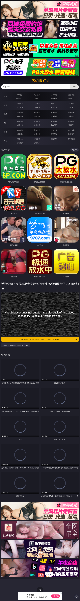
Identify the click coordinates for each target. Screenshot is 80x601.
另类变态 (71, 116)
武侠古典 (71, 130)
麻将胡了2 (19, 98)
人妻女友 (54, 130)
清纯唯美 (37, 125)
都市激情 (20, 130)
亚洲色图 (37, 121)
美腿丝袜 (20, 125)
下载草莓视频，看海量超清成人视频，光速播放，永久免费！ (48, 339)
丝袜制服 (37, 107)
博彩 (5, 96)
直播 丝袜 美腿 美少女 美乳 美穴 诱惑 (15, 345)
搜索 (74, 87)
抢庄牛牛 (71, 98)
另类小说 (37, 134)
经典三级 (37, 116)
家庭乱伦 (37, 130)
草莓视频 (54, 139)
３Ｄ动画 (71, 104)
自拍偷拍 (37, 104)
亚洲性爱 (20, 112)
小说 (5, 132)
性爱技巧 (71, 134)
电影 (5, 114)
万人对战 (54, 95)
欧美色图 (54, 121)
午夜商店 (37, 139)
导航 (5, 140)
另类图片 (71, 125)
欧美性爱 (71, 112)
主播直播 (54, 107)
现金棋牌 (54, 98)
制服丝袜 (20, 116)
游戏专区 (71, 95)
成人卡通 (54, 112)
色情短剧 (37, 143)
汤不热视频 (71, 139)
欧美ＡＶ (54, 104)
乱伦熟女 (54, 116)
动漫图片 (71, 121)
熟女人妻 (20, 107)
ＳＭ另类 (71, 107)
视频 (5, 105)
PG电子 (19, 95)
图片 (5, 123)
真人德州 (37, 95)
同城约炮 (20, 139)
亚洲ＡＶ (20, 104)
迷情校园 (20, 134)
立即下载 (55, 596)
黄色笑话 (54, 134)
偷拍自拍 (37, 112)
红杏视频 (20, 143)
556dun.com (40, 81)
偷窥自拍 (20, 121)
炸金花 (37, 98)
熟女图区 (54, 125)
